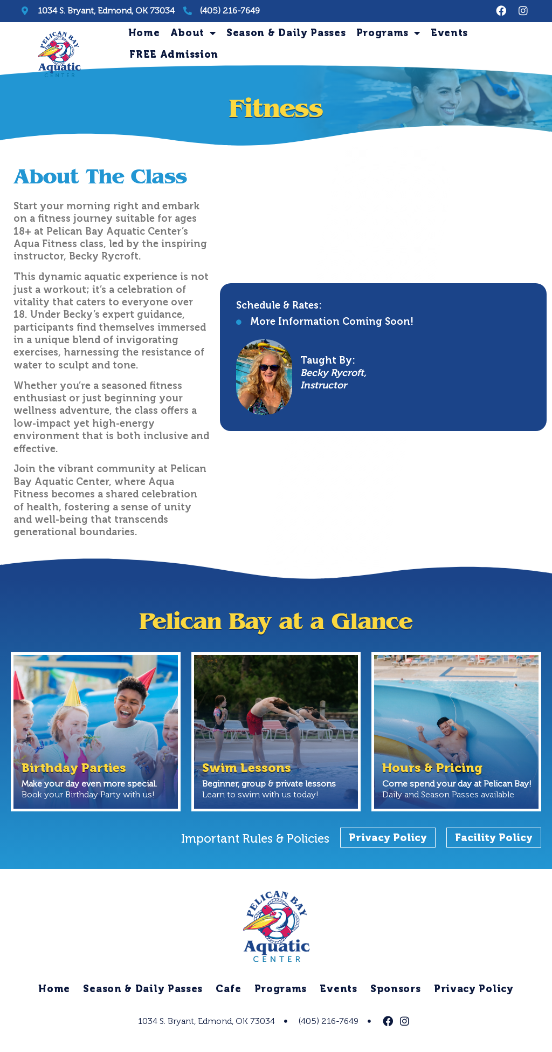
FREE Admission (173, 54)
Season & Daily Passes (286, 33)
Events (449, 33)
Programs (388, 33)
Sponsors (396, 992)
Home (144, 33)
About (193, 33)
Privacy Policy (475, 992)
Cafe (228, 992)
